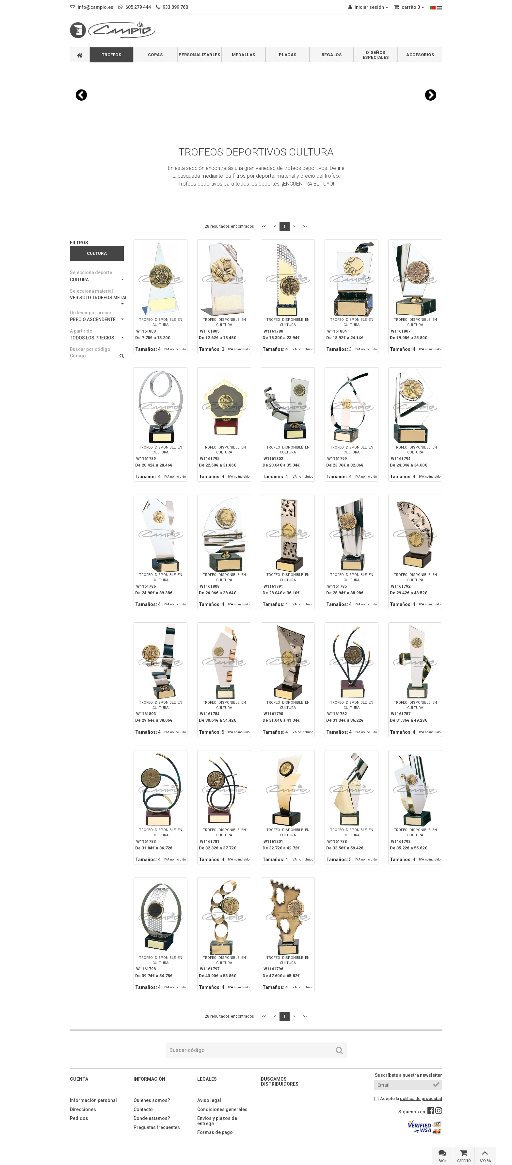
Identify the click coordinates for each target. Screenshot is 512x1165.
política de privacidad (421, 1098)
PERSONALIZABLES (199, 54)
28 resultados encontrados (229, 226)
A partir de (81, 331)
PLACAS (287, 54)
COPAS (155, 54)
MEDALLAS (243, 54)
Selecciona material (91, 291)
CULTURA (97, 279)
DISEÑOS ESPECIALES (376, 55)
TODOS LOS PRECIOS (97, 337)
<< (264, 226)
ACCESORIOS (420, 54)
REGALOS (332, 54)
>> (305, 226)
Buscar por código (90, 349)
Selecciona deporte (91, 272)
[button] (81, 95)
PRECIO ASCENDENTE (97, 319)
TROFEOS (111, 54)
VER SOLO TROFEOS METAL (97, 299)
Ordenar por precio (90, 312)
